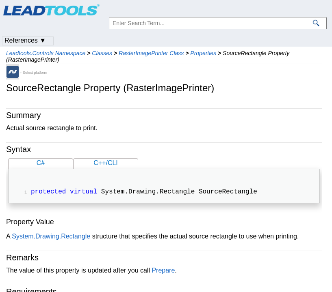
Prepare (163, 271)
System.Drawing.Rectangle (51, 237)
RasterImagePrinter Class (151, 53)
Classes (102, 53)
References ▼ (25, 40)
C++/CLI (105, 162)
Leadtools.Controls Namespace (45, 53)
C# (41, 162)
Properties (203, 53)
